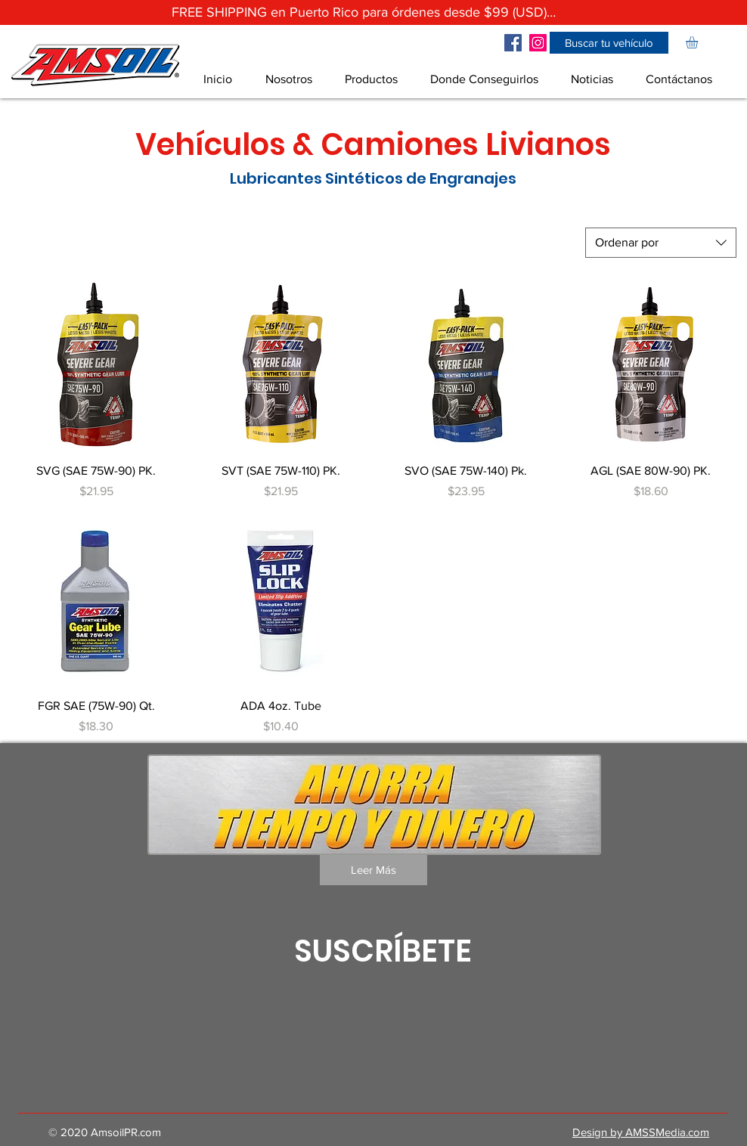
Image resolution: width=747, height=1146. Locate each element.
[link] (699, 42)
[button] (609, 43)
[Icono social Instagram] (538, 42)
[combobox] (660, 243)
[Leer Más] (373, 870)
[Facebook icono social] (513, 42)
